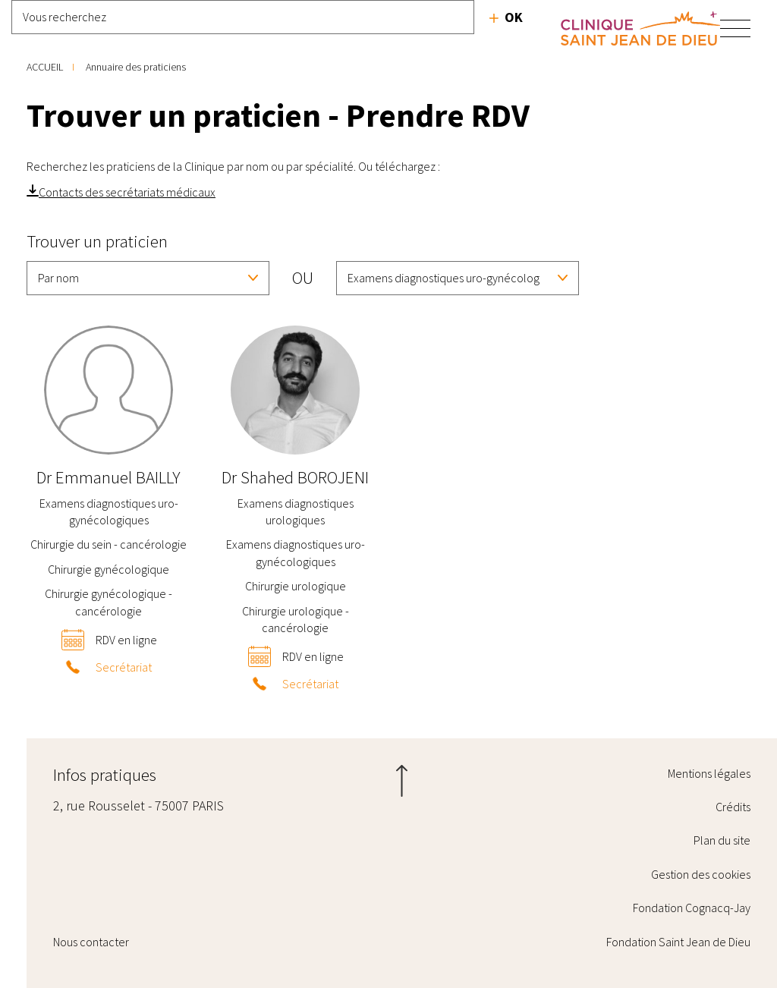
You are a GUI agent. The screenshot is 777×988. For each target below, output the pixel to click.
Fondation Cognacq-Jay (691, 907)
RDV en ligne (126, 639)
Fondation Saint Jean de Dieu (678, 941)
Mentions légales (709, 773)
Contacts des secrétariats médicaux (127, 192)
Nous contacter (91, 941)
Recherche (506, 17)
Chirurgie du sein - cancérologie (108, 544)
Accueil (45, 67)
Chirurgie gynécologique (108, 569)
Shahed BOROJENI (295, 477)
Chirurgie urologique (295, 585)
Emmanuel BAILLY (108, 477)
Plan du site (722, 840)
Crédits (733, 806)
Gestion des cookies (700, 874)
